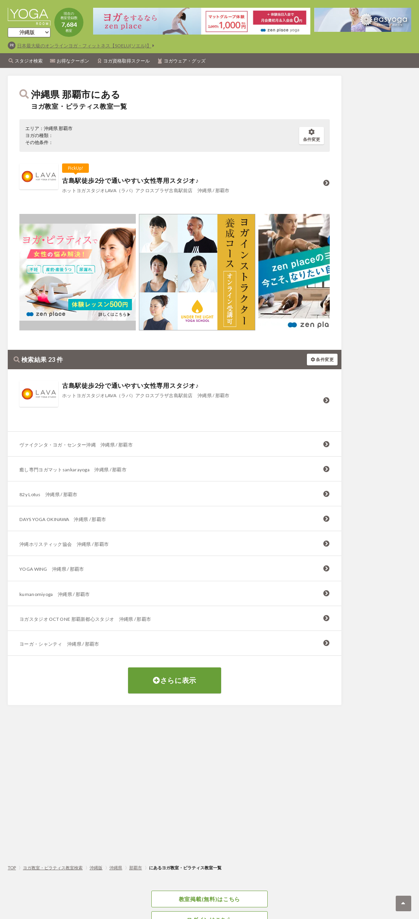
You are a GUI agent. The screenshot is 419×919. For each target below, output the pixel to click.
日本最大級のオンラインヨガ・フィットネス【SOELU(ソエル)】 (84, 46)
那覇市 (135, 867)
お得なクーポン (73, 61)
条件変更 (311, 135)
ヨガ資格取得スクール (126, 61)
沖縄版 (96, 867)
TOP (12, 867)
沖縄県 (115, 867)
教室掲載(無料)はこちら (209, 899)
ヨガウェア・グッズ (185, 61)
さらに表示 (174, 680)
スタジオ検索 (29, 61)
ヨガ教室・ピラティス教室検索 (53, 867)
